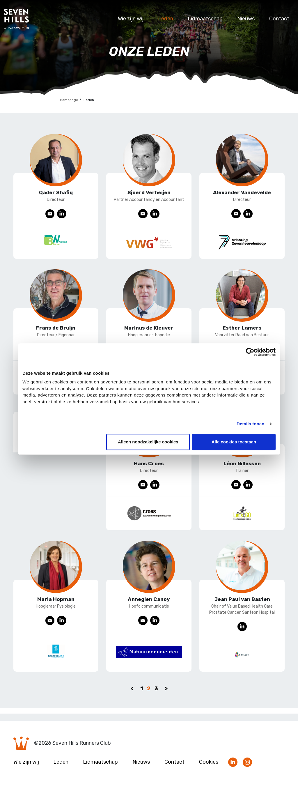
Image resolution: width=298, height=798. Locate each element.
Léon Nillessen (242, 467)
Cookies (208, 769)
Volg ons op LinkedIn (232, 770)
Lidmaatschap (205, 18)
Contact (279, 18)
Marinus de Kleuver (149, 330)
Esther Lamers (242, 330)
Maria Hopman (55, 604)
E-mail (49, 214)
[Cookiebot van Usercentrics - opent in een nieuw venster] (250, 352)
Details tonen (250, 423)
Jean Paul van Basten (242, 604)
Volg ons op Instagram (247, 770)
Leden (165, 18)
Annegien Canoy (149, 604)
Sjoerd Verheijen (149, 192)
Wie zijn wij (130, 18)
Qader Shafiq (55, 192)
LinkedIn (62, 214)
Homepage (69, 100)
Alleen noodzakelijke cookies (148, 441)
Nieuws (246, 18)
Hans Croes (149, 467)
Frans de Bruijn (56, 330)
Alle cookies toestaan (234, 441)
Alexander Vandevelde (242, 192)
